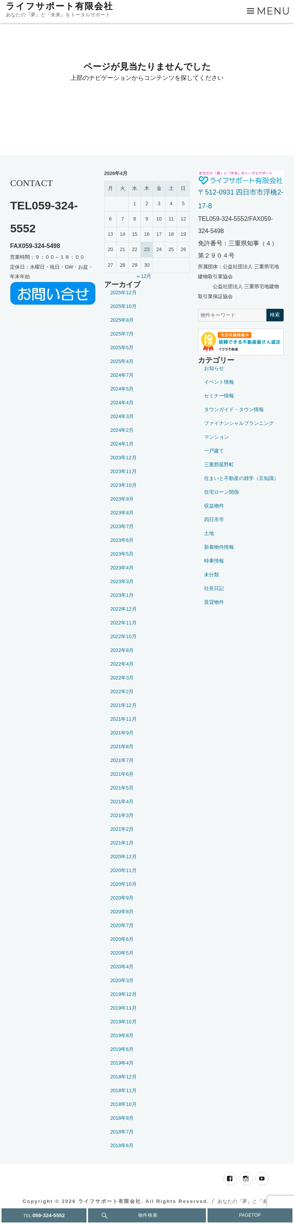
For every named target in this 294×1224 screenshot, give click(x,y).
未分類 (211, 574)
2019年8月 (122, 1035)
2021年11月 (123, 719)
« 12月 (144, 276)
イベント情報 (219, 382)
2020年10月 (123, 884)
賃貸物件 (214, 602)
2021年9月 (122, 733)
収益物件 (214, 506)
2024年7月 (122, 375)
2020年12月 (123, 856)
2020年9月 (122, 898)
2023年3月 (122, 581)
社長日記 (214, 588)
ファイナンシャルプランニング (239, 423)
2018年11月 (123, 1090)
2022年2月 (122, 691)
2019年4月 (122, 1063)
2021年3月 (122, 815)
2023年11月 (123, 471)
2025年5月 (122, 347)
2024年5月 (122, 389)
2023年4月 (122, 568)
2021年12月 (123, 705)
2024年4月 (122, 402)
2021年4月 (122, 801)
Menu (273, 11)
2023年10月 (123, 485)
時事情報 (214, 561)
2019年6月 (122, 1049)
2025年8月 (122, 320)
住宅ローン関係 (221, 492)
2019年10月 (123, 1022)
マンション (216, 437)
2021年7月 (122, 760)
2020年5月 (122, 953)
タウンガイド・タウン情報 (234, 409)
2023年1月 (122, 595)
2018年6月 (122, 1145)
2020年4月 (122, 966)
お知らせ (214, 368)
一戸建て (214, 451)
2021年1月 (122, 843)
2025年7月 (122, 334)
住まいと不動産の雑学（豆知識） (241, 478)
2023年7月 (122, 526)
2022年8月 (122, 650)
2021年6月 (122, 774)
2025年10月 (123, 306)
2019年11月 (123, 1008)
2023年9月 (122, 499)
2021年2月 (122, 829)
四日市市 (214, 519)
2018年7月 (122, 1132)
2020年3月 (122, 980)
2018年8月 (122, 1118)
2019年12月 (123, 994)
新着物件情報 (219, 547)
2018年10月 (123, 1104)
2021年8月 (122, 746)
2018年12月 (123, 1077)
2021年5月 (122, 788)
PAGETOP (250, 1215)
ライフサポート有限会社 (59, 6)
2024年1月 (122, 444)
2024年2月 (122, 430)
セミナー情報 (219, 396)
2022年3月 (122, 678)
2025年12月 (123, 292)
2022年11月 (123, 623)
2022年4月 (122, 664)
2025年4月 (122, 361)
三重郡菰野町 (219, 464)
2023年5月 (122, 554)
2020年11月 (123, 870)
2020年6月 (122, 939)
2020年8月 (122, 911)
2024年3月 (122, 416)
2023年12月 (123, 457)
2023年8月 (122, 513)
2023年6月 (122, 540)
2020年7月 (122, 925)
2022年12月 (123, 609)
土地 (209, 533)
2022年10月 (123, 636)
